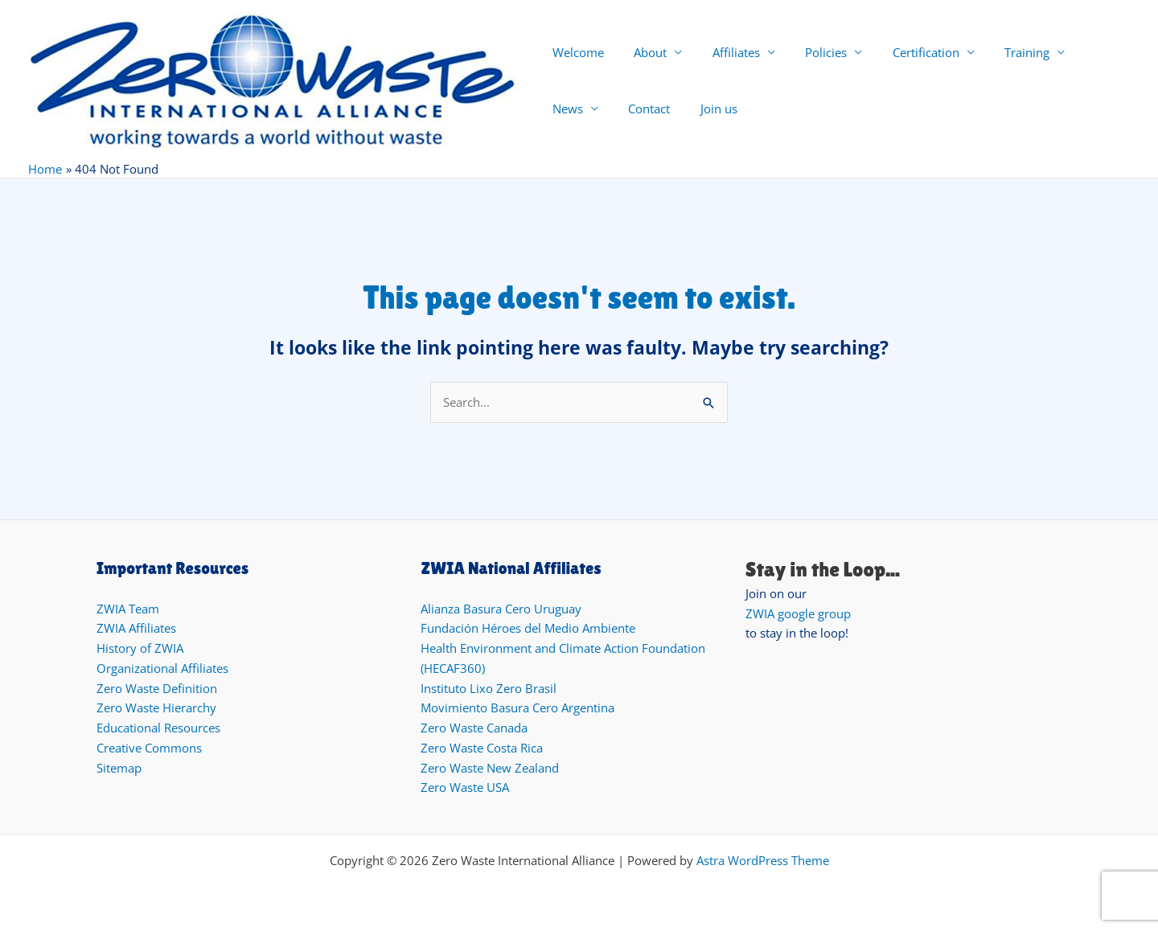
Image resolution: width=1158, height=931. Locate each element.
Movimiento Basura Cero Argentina (517, 707)
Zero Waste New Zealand (490, 768)
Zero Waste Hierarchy (156, 707)
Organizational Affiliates (162, 668)
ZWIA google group (798, 613)
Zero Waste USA (465, 787)
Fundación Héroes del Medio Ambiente (528, 628)
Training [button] (993, 52)
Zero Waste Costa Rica (482, 748)
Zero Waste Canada (474, 728)
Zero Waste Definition (156, 688)
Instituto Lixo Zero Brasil (488, 688)
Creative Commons (149, 748)
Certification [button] (898, 52)
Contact (570, 108)
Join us (633, 108)
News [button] (1071, 52)
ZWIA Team (127, 609)
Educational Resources (158, 728)
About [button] (641, 52)
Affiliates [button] (721, 52)
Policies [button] (805, 52)
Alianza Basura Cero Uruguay (501, 609)
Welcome (575, 52)
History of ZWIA (139, 648)
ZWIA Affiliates (136, 628)
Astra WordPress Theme (762, 860)
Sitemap (119, 768)
